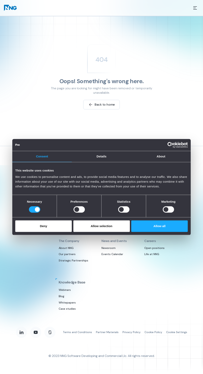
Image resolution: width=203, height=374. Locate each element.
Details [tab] (101, 156)
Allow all (159, 226)
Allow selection (101, 226)
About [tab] (161, 156)
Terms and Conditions (77, 332)
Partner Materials (107, 332)
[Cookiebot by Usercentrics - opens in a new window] (170, 145)
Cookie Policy (153, 332)
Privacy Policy (132, 332)
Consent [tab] (42, 156)
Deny (43, 226)
